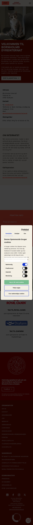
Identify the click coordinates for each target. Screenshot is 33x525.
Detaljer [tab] (17, 233)
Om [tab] (25, 233)
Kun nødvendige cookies (16, 293)
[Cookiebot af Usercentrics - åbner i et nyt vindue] (22, 230)
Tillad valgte (16, 287)
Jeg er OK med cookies (16, 282)
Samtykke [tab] (9, 233)
